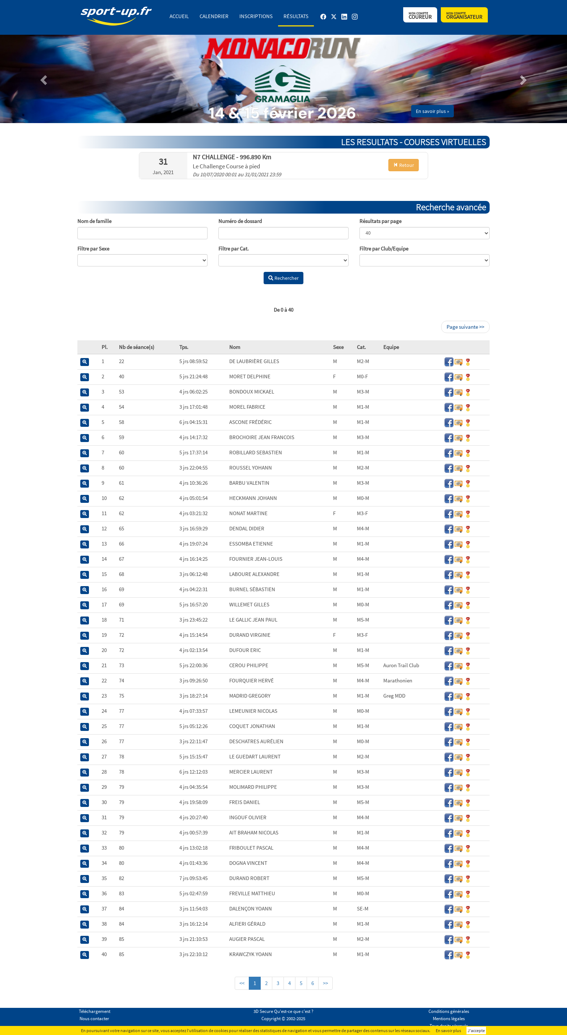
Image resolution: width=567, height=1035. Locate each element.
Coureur (420, 15)
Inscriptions (256, 16)
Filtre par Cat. (233, 248)
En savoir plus (448, 1030)
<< (241, 983)
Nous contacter (94, 1018)
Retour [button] (403, 165)
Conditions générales (449, 1011)
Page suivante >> (465, 326)
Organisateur (464, 15)
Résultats (296, 16)
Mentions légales (449, 1018)
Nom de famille (94, 221)
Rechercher (283, 278)
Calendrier (214, 16)
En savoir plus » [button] (432, 111)
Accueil (179, 16)
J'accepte (476, 1030)
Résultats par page (380, 221)
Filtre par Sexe (93, 248)
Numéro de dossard (240, 221)
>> (325, 983)
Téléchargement (94, 1011)
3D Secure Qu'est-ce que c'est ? (283, 1011)
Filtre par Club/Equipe (383, 248)
